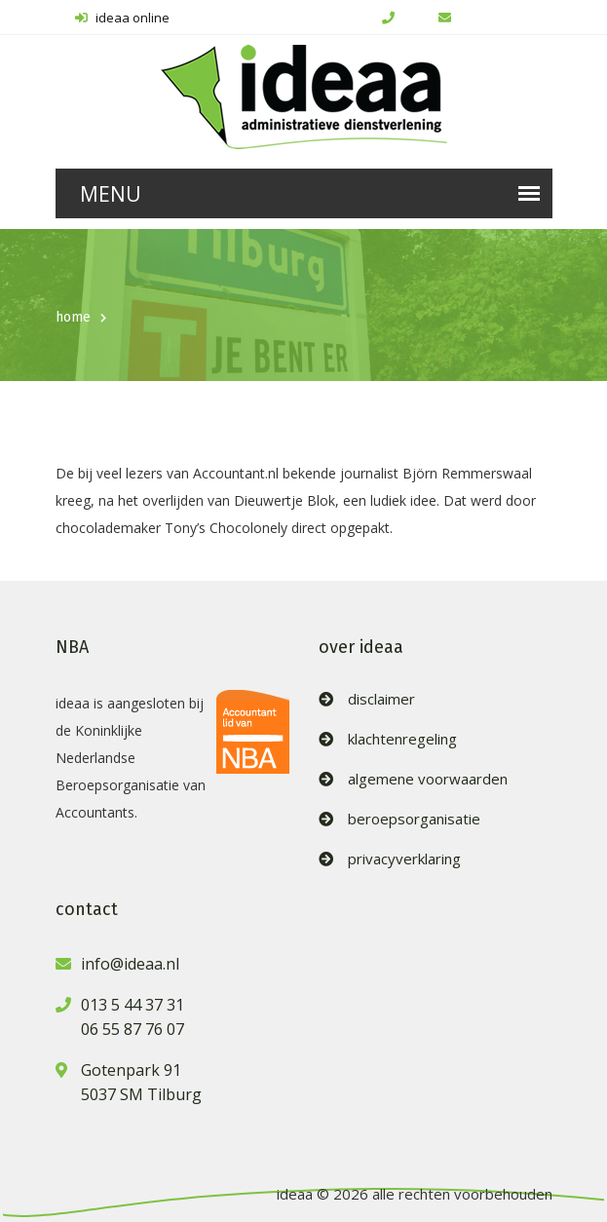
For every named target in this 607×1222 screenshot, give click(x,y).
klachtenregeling (402, 739)
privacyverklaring (404, 859)
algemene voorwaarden (428, 779)
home (73, 317)
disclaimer (381, 699)
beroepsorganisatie (414, 819)
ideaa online (122, 17)
